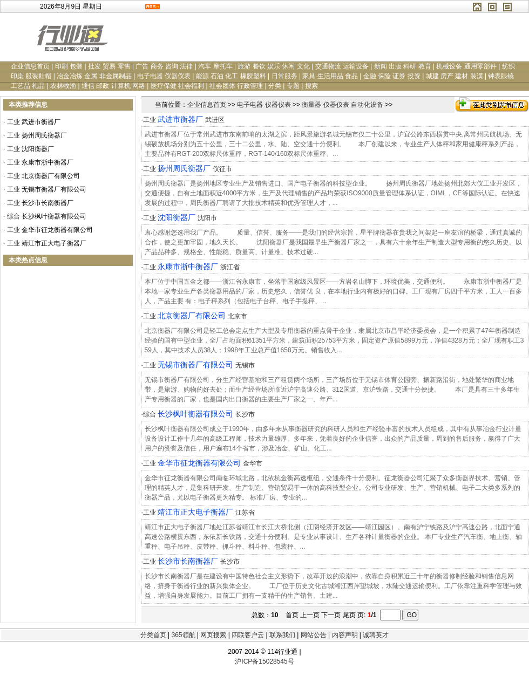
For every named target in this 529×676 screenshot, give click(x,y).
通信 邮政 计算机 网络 (113, 86)
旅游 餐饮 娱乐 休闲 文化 (273, 66)
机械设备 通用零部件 (466, 66)
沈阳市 (207, 218)
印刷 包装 (69, 66)
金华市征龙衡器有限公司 (57, 230)
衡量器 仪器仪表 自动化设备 (342, 104)
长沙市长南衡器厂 (47, 203)
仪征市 (222, 169)
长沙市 (245, 414)
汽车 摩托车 (215, 66)
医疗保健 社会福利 (177, 86)
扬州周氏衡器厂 (44, 135)
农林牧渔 (63, 86)
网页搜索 (213, 635)
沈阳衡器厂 (38, 149)
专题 (293, 86)
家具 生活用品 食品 (330, 76)
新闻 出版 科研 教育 (402, 66)
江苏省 (245, 512)
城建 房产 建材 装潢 (454, 76)
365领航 (183, 635)
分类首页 (153, 635)
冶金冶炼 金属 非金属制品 (94, 76)
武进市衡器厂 (41, 122)
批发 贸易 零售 (109, 66)
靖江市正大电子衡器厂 (54, 243)
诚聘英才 (376, 635)
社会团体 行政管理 (236, 86)
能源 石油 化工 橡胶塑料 (231, 76)
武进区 (215, 120)
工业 (13, 122)
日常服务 (284, 76)
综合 (13, 216)
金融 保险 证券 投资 (392, 76)
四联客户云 (248, 635)
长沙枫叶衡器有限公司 (54, 216)
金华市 (252, 463)
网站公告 (314, 635)
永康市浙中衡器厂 (47, 162)
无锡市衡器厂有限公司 (54, 189)
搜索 (311, 86)
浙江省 (230, 267)
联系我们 (282, 635)
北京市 (237, 316)
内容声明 (345, 635)
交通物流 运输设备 (342, 66)
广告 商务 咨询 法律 (164, 66)
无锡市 (245, 365)
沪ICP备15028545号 (264, 661)
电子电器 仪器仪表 (164, 76)
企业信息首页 (30, 66)
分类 (274, 86)
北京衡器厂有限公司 (51, 176)
